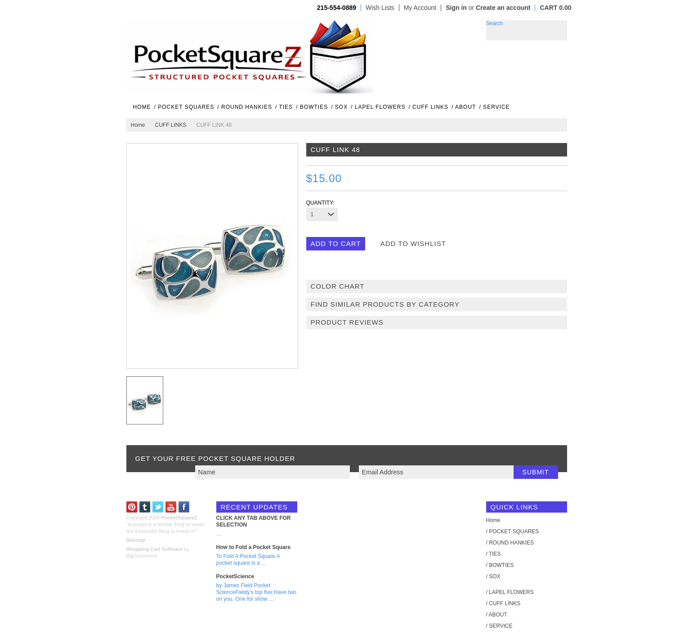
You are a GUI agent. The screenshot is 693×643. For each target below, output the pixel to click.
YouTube (171, 507)
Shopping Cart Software (154, 549)
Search (494, 23)
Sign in (456, 7)
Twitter (158, 507)
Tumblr (145, 507)
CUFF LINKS (171, 125)
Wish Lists (380, 7)
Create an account (503, 7)
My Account (420, 7)
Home (138, 125)
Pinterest (132, 507)
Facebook (184, 507)
